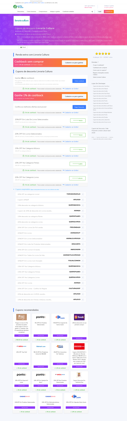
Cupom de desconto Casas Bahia (102, 96)
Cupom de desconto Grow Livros (102, 122)
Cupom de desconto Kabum (100, 88)
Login (99, 11)
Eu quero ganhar (108, 7)
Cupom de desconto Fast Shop (101, 93)
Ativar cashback (79, 81)
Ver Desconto (21, 335)
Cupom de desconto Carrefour (101, 86)
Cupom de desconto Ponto (100, 101)
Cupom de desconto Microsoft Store (102, 105)
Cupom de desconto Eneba (100, 117)
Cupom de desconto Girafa (100, 91)
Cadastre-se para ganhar (74, 63)
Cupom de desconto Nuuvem (100, 103)
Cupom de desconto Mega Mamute (102, 112)
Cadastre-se (108, 11)
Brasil (23, 47)
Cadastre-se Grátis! (70, 89)
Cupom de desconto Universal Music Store (103, 109)
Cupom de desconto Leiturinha (101, 119)
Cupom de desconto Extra (100, 98)
